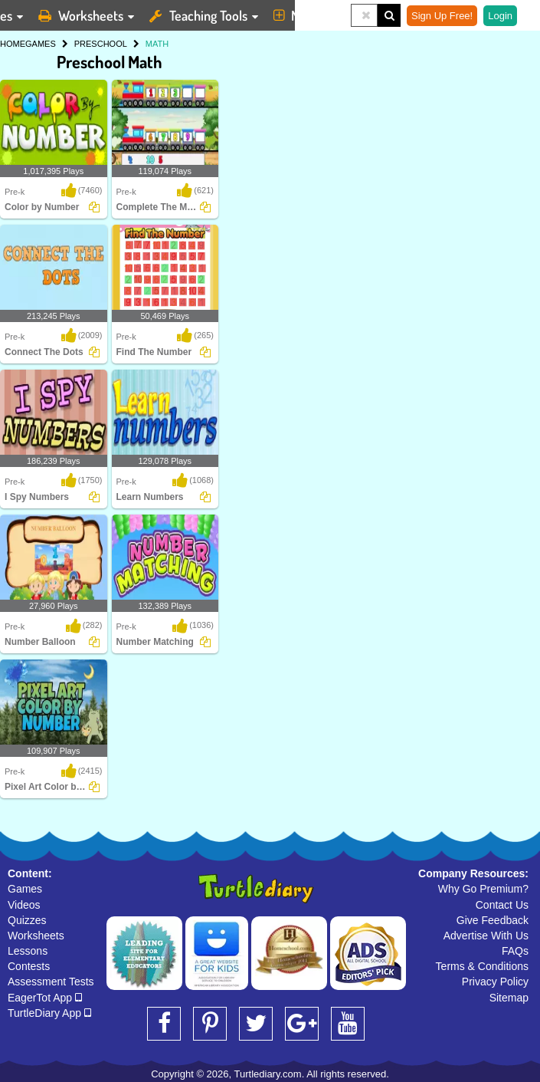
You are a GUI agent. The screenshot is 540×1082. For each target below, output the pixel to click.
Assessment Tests (51, 981)
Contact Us (502, 905)
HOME (12, 43)
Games (25, 889)
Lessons (27, 951)
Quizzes (27, 920)
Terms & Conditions (482, 966)
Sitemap (509, 998)
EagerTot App (45, 998)
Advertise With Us (486, 935)
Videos (24, 905)
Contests (29, 966)
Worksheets (36, 935)
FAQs (515, 951)
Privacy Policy (495, 981)
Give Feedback (493, 920)
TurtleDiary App (49, 1013)
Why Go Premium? (483, 889)
